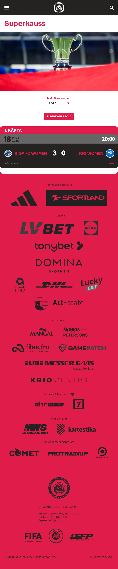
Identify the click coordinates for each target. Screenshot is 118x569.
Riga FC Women (31, 153)
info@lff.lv (54, 520)
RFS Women (91, 153)
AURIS (109, 557)
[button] (59, 103)
